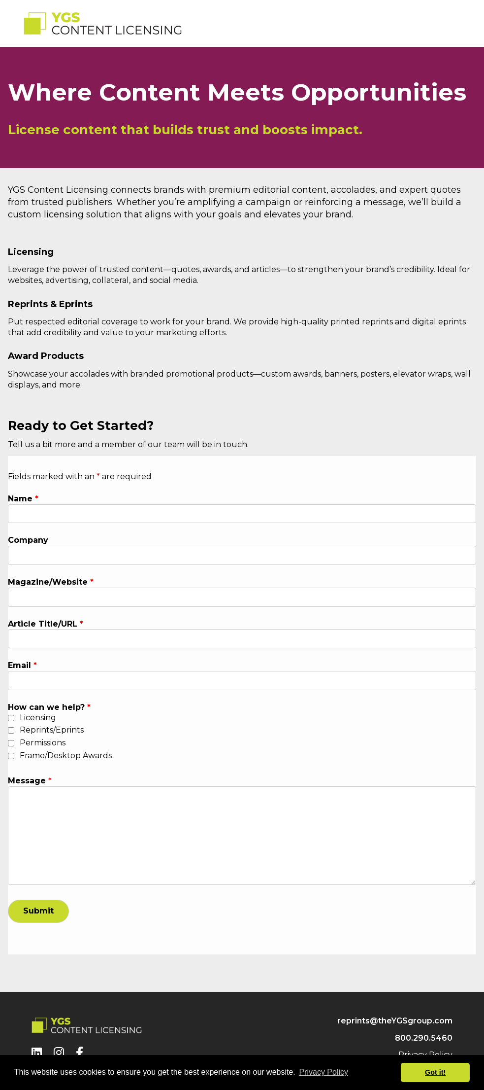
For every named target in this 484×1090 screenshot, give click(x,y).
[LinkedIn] (37, 1053)
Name (23, 498)
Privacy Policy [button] (323, 1072)
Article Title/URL (45, 624)
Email (22, 665)
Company (28, 540)
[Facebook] (79, 1053)
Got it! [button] (435, 1072)
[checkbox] (11, 718)
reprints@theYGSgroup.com (394, 1020)
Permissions (42, 742)
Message (30, 780)
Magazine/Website (51, 582)
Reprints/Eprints (52, 730)
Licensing (38, 717)
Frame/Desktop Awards (66, 755)
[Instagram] (59, 1053)
